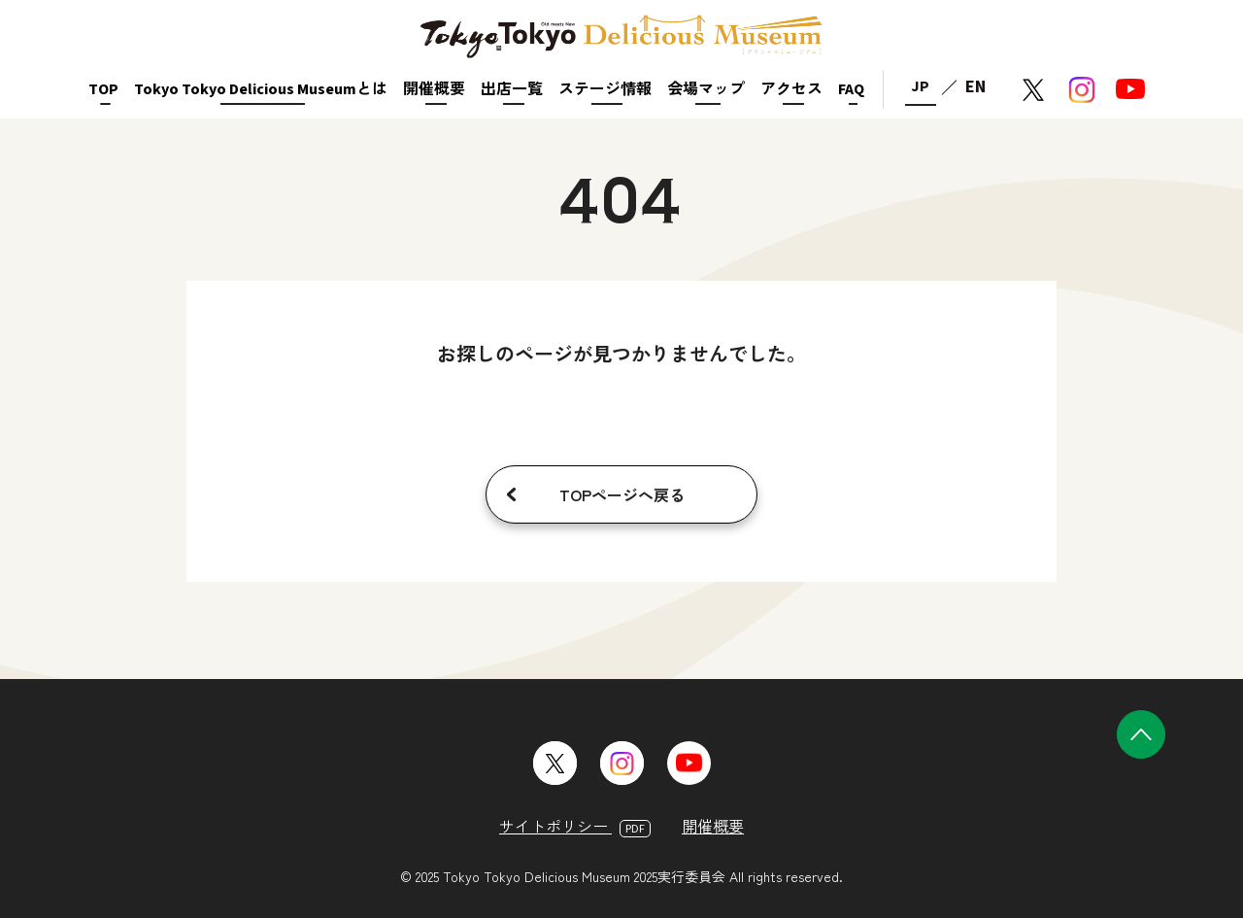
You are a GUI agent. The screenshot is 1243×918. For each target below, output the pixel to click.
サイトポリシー (575, 825)
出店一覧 (512, 89)
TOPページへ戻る (622, 494)
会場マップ (706, 89)
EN (975, 87)
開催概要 (434, 89)
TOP (103, 89)
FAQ (851, 89)
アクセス (791, 89)
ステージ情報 (605, 89)
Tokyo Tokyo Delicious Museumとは (260, 89)
